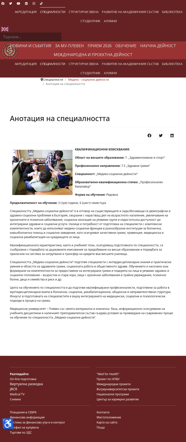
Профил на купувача (24, 427)
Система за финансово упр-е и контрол (37, 422)
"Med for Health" (108, 374)
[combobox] (30, 37)
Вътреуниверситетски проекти (118, 389)
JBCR (13, 389)
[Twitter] (10, 3)
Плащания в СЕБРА (23, 412)
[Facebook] (2, 3)
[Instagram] (34, 3)
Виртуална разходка (26, 384)
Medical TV (17, 394)
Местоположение (109, 417)
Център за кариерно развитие (118, 399)
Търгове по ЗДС (21, 432)
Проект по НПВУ (108, 379)
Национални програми (113, 394)
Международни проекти (114, 384)
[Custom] (41, 3)
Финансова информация (27, 417)
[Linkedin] (26, 3)
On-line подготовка (23, 379)
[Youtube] (18, 3)
